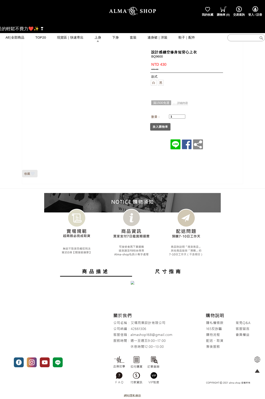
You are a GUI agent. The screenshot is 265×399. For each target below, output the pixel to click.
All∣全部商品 (15, 37)
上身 (98, 37)
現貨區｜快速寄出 (70, 37)
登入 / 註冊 (255, 11)
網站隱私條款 (132, 395)
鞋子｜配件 (186, 37)
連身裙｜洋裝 (157, 37)
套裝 (133, 37)
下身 (115, 37)
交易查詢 (239, 11)
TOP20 (40, 37)
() (223, 11)
